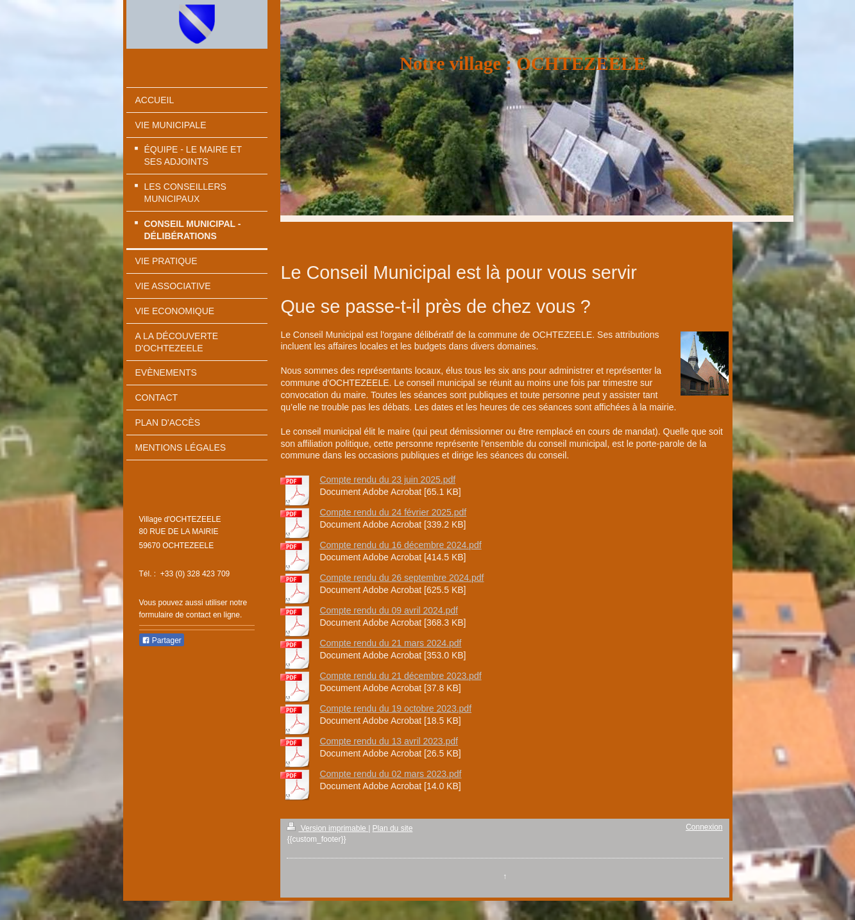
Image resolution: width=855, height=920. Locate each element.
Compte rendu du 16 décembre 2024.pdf (400, 545)
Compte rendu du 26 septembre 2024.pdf (401, 578)
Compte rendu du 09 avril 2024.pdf (388, 610)
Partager (162, 640)
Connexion (704, 827)
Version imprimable (327, 828)
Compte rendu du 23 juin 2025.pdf (387, 479)
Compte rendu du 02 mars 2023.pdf (390, 774)
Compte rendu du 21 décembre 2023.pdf (400, 676)
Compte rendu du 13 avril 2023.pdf (388, 741)
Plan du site (393, 828)
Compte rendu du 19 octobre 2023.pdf (395, 708)
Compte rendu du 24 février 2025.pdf (392, 512)
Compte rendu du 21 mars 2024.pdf (390, 643)
